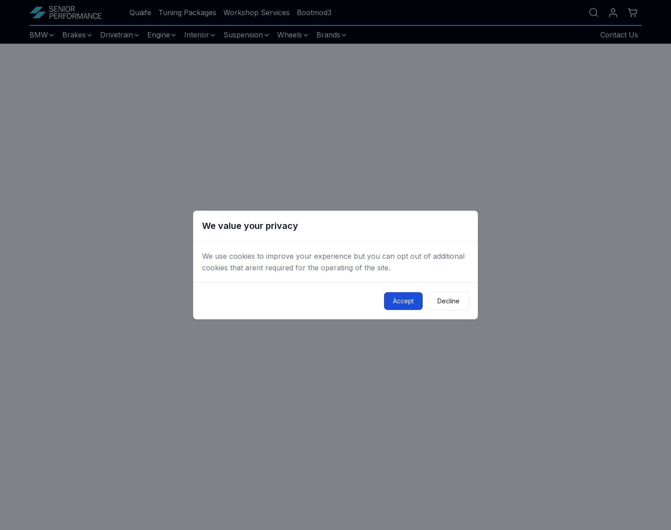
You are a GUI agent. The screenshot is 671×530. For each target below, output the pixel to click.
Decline (448, 301)
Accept (403, 301)
